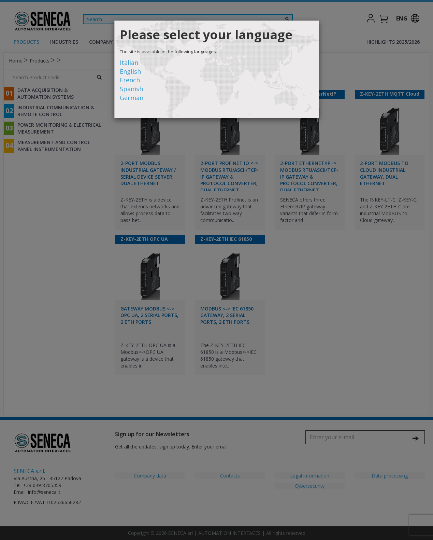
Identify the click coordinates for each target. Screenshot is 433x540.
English (130, 71)
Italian (129, 62)
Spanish (131, 89)
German (131, 98)
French (130, 80)
